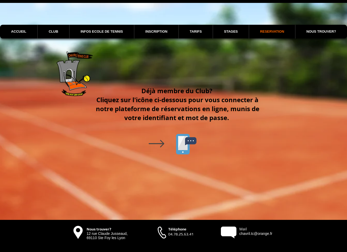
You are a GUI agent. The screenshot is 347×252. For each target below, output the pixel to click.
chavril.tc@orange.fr (255, 233)
